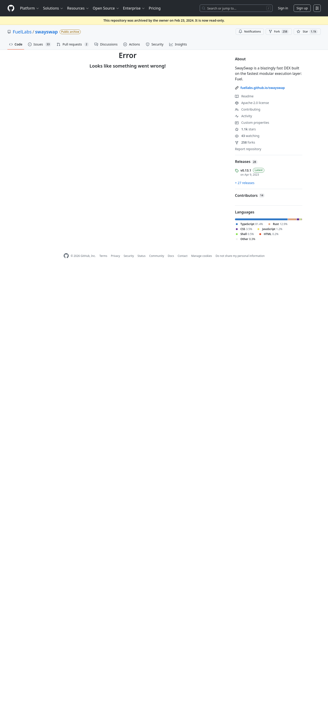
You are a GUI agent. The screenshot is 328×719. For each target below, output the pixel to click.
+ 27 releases (244, 183)
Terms (103, 256)
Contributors (250, 195)
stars (245, 129)
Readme (244, 96)
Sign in (283, 8)
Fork (279, 31)
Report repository (248, 149)
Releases (246, 161)
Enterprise (134, 8)
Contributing (247, 109)
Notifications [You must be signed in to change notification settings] (250, 31)
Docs (171, 256)
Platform (29, 8)
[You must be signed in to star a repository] (307, 31)
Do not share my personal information (240, 256)
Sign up (302, 8)
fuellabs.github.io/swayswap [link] (262, 88)
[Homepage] (11, 8)
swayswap (46, 32)
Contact (182, 256)
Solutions (53, 8)
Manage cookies (201, 256)
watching (247, 136)
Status (142, 256)
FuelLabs (22, 32)
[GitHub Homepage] (66, 256)
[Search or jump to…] (236, 8)
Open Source (106, 8)
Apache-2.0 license (252, 103)
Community (156, 256)
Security (129, 256)
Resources (78, 8)
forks (245, 142)
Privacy (115, 256)
